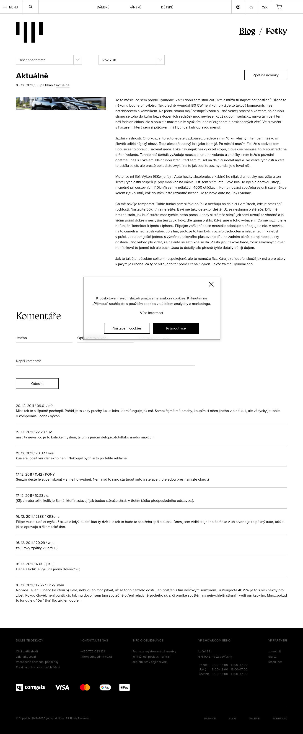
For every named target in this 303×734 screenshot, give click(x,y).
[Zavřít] (211, 284)
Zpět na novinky (266, 74)
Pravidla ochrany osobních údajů (38, 667)
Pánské (135, 7)
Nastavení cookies (127, 328)
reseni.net (275, 662)
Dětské (167, 7)
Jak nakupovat (26, 656)
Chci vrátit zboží (27, 651)
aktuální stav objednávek (149, 662)
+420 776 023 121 (92, 651)
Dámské (103, 7)
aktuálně (63, 85)
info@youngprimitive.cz (96, 656)
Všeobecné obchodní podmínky (37, 662)
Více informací (151, 312)
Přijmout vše (176, 328)
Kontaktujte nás (94, 640)
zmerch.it (274, 651)
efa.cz (272, 656)
